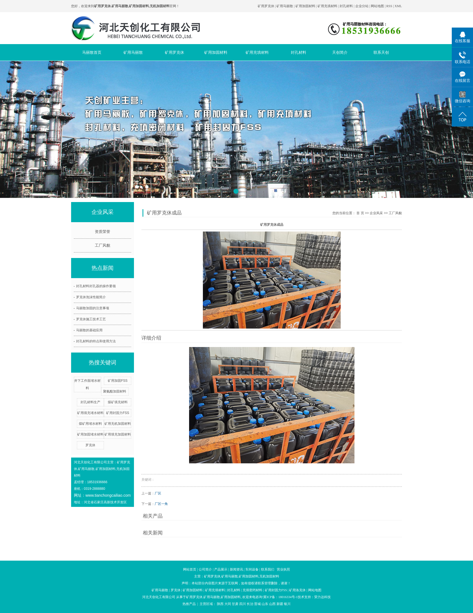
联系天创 (381, 52)
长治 (250, 604)
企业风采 (376, 213)
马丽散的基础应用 (89, 330)
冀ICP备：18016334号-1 (280, 597)
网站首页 (189, 569)
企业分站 (362, 6)
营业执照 (283, 569)
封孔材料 (346, 6)
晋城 (257, 604)
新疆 (279, 604)
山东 (265, 604)
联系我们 (267, 569)
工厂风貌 (102, 245)
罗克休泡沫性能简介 (91, 297)
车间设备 (252, 569)
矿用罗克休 (266, 6)
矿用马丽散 (284, 6)
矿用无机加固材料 (117, 424)
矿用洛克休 (297, 590)
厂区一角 (161, 504)
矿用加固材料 (305, 6)
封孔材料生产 (90, 402)
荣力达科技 (322, 597)
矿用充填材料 (327, 6)
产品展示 (220, 569)
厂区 (158, 493)
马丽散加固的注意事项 (92, 308)
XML (398, 6)
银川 (287, 604)
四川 (242, 604)
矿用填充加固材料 (117, 434)
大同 (227, 604)
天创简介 (340, 52)
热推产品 (189, 604)
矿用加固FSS (117, 381)
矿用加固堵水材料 (90, 434)
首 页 (360, 213)
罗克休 (90, 445)
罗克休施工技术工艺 (91, 319)
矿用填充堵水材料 (90, 413)
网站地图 (378, 6)
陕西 (220, 604)
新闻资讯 (236, 569)
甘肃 (235, 604)
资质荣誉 (102, 231)
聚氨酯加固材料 (114, 391)
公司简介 (205, 569)
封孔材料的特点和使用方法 (96, 341)
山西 (272, 604)
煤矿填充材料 (118, 402)
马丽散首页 (91, 52)
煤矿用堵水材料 (90, 424)
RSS (389, 6)
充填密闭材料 (252, 590)
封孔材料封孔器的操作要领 (96, 286)
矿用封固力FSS (117, 413)
